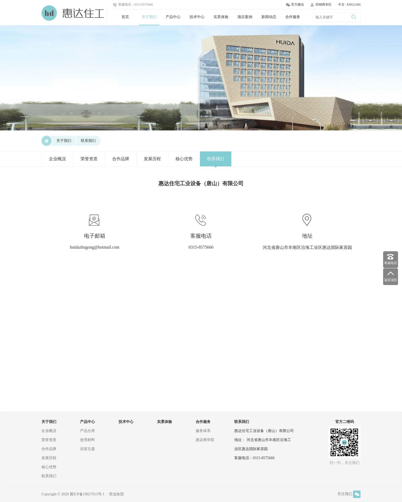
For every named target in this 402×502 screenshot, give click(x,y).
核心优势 (183, 159)
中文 (341, 4)
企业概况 (57, 159)
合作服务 (292, 17)
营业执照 (116, 494)
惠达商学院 (205, 440)
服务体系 (203, 431)
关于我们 (149, 17)
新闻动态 (268, 17)
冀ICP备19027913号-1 (87, 494)
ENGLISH (354, 4)
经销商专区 (321, 4)
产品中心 (173, 17)
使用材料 (87, 440)
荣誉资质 (89, 159)
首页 (125, 17)
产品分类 (87, 431)
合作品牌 (120, 159)
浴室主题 (87, 449)
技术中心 (197, 17)
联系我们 (88, 141)
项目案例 (244, 17)
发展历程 (152, 159)
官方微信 (295, 4)
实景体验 (220, 17)
